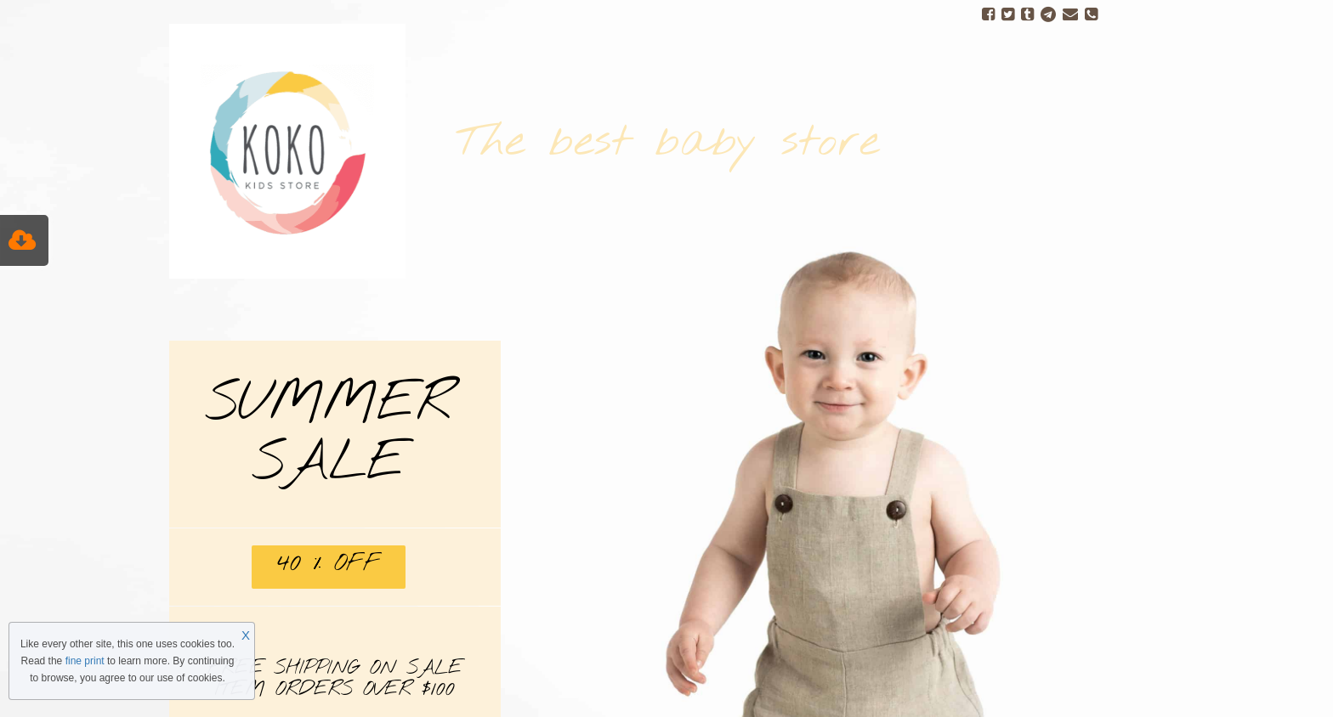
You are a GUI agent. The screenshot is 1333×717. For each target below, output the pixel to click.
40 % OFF (328, 563)
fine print (85, 661)
